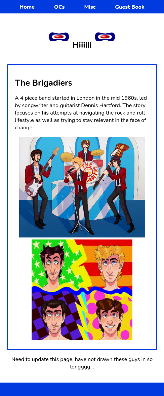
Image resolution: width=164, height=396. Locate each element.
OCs (59, 7)
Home (27, 7)
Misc (89, 7)
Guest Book (130, 7)
